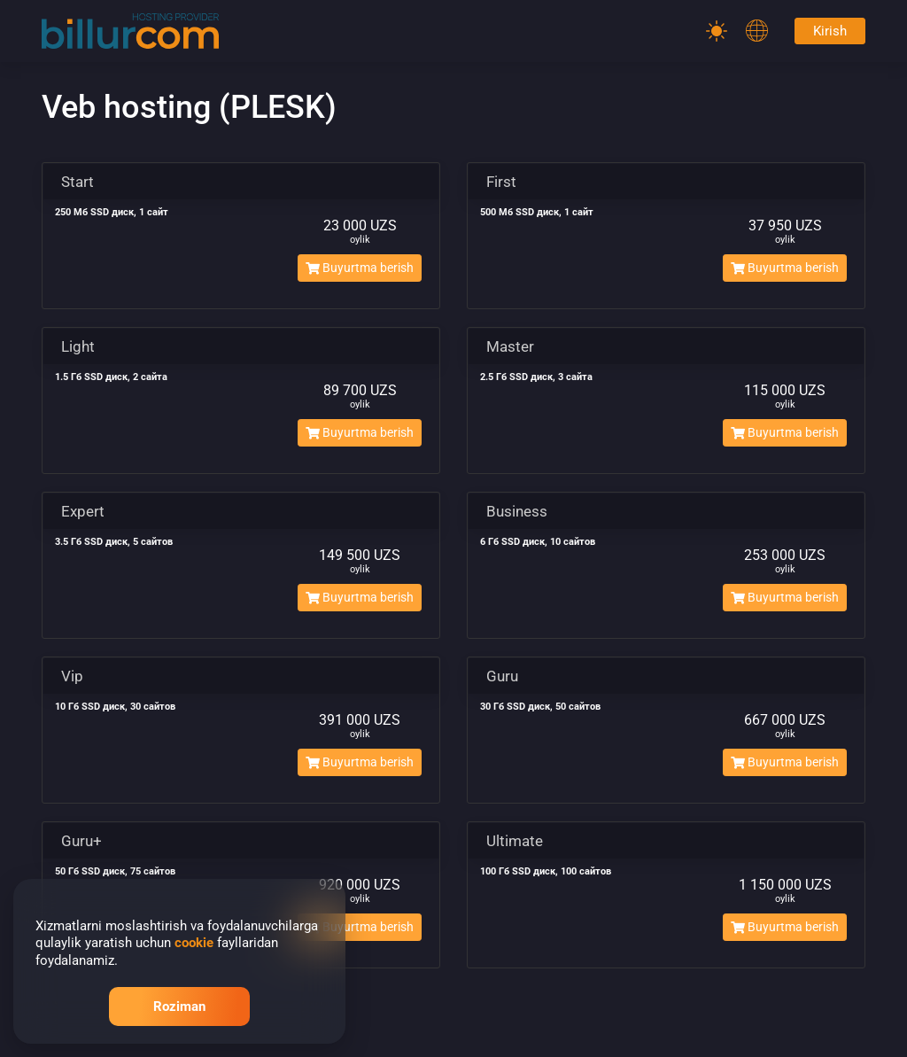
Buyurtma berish (360, 267)
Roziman (179, 1006)
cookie (193, 943)
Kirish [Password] (830, 31)
